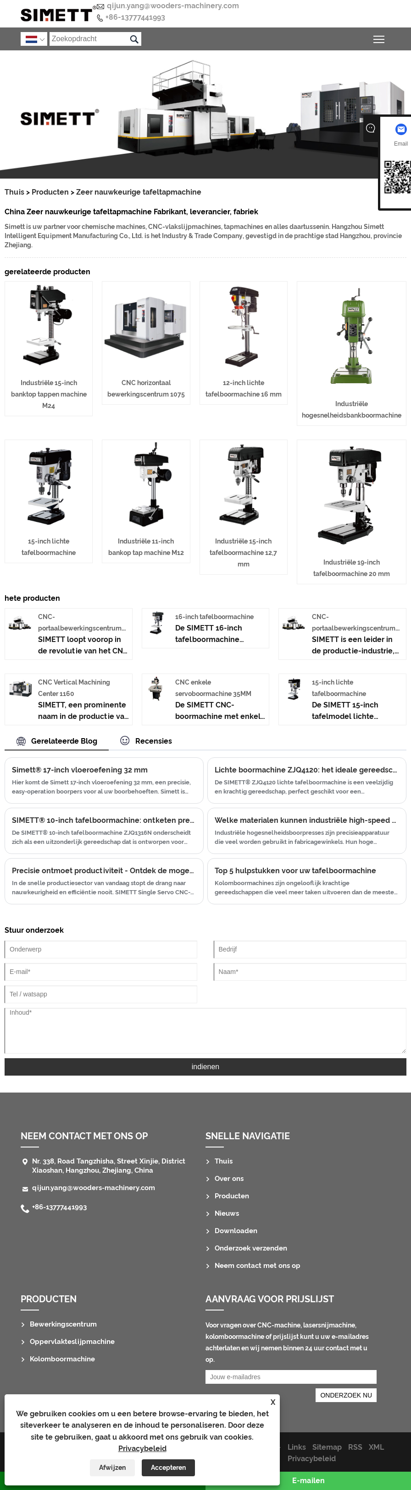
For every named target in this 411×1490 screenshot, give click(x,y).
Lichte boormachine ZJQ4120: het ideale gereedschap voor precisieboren (307, 770)
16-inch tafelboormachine (214, 616)
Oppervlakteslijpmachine (72, 1342)
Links (297, 1447)
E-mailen (308, 1480)
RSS (355, 1447)
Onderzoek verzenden (251, 1248)
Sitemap (327, 1447)
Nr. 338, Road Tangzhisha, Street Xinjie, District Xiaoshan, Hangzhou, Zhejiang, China (108, 1166)
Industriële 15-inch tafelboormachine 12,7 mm (243, 553)
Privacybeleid (142, 1448)
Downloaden (236, 1231)
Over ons (229, 1179)
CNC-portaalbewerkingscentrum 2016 (80, 628)
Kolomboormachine (62, 1359)
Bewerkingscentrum (63, 1324)
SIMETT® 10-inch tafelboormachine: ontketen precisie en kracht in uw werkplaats (104, 820)
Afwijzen (112, 1467)
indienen (206, 1067)
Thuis (14, 192)
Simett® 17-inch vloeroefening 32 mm (80, 770)
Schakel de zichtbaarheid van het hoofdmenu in (379, 37)
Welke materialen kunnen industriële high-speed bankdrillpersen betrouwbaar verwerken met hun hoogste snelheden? (307, 820)
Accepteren (168, 1467)
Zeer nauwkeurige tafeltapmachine (138, 192)
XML (376, 1447)
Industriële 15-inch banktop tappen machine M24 (49, 394)
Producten (50, 192)
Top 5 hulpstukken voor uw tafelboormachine (295, 870)
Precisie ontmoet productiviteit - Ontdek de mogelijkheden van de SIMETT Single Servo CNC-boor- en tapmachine (104, 870)
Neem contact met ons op (84, 1136)
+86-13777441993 (135, 17)
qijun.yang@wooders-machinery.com (173, 5)
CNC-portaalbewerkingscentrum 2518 (353, 628)
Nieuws (227, 1213)
